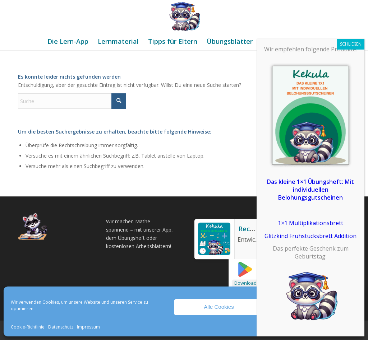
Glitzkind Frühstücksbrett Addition (310, 236)
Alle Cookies (219, 307)
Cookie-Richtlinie (28, 327)
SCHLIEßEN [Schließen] (351, 44)
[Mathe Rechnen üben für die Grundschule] (184, 16)
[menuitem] (68, 41)
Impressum (88, 327)
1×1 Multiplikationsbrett (310, 223)
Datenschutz (60, 327)
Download (245, 283)
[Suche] (72, 101)
